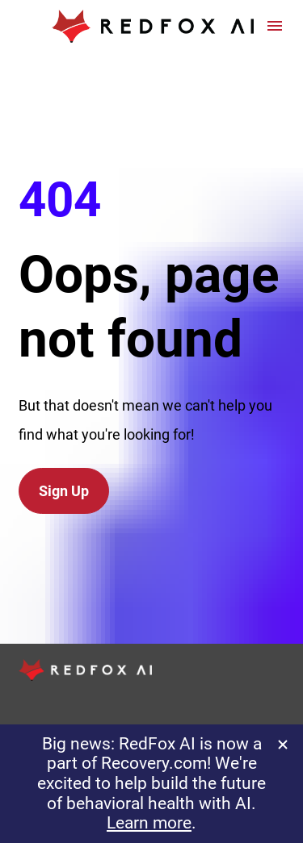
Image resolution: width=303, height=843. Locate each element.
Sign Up (64, 463)
